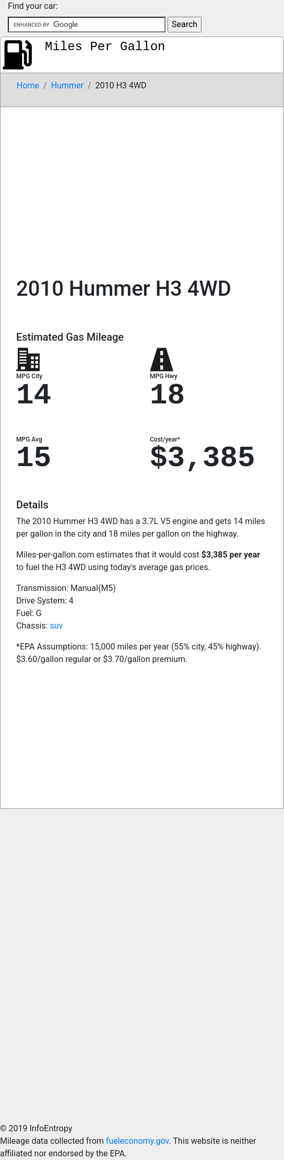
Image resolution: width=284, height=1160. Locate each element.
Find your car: (33, 6)
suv (56, 626)
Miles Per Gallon (105, 46)
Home (28, 85)
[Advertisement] (142, 185)
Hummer (67, 85)
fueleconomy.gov (137, 1141)
